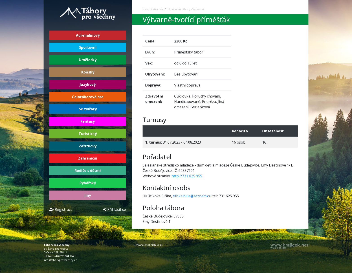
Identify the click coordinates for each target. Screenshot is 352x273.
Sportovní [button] (88, 47)
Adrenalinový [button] (88, 35)
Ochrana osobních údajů (148, 244)
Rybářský (87, 182)
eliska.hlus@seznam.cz (192, 195)
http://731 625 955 (187, 175)
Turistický (88, 133)
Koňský (87, 72)
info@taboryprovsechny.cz (60, 260)
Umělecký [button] (88, 59)
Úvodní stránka (153, 9)
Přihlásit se (114, 209)
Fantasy (88, 121)
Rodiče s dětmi (88, 170)
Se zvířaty (88, 109)
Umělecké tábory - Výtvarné (186, 9)
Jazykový (88, 84)
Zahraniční (87, 158)
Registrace (61, 209)
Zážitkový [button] (88, 146)
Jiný (87, 195)
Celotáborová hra (87, 96)
